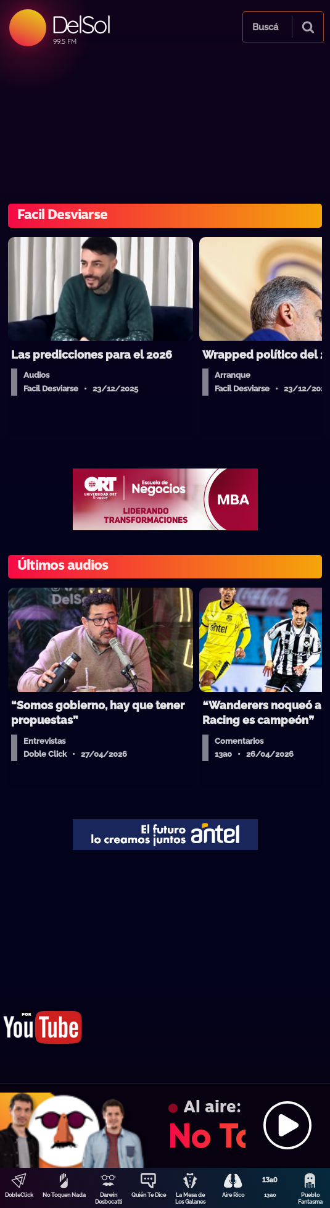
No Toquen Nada (64, 1195)
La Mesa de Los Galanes (190, 1198)
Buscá (265, 27)
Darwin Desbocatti (108, 1198)
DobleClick (19, 1195)
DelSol (80, 24)
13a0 (270, 1195)
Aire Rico (233, 1195)
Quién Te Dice (148, 1195)
